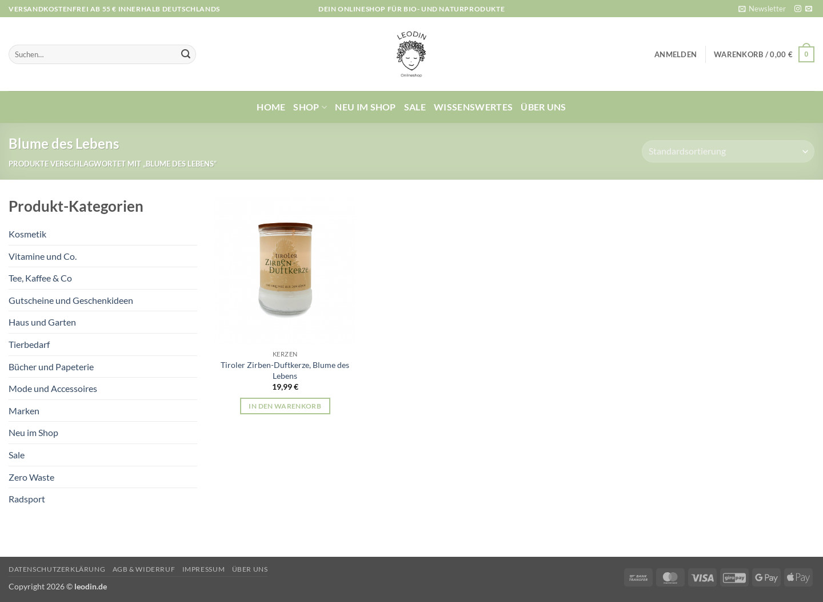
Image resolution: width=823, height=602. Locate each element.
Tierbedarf (29, 344)
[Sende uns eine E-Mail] (808, 9)
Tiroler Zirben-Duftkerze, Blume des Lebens (285, 370)
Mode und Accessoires (53, 388)
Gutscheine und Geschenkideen (71, 300)
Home (271, 106)
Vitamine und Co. (43, 256)
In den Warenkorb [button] (285, 406)
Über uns (543, 106)
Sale (415, 106)
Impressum (203, 569)
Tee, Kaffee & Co (40, 277)
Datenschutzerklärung (57, 569)
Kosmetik (27, 233)
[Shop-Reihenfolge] (728, 151)
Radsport (27, 498)
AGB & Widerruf (144, 569)
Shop (310, 107)
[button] (762, 8)
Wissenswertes (473, 106)
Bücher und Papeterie (51, 366)
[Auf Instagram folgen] (797, 9)
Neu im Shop (365, 106)
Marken (24, 410)
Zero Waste (31, 477)
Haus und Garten (42, 321)
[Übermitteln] (185, 54)
